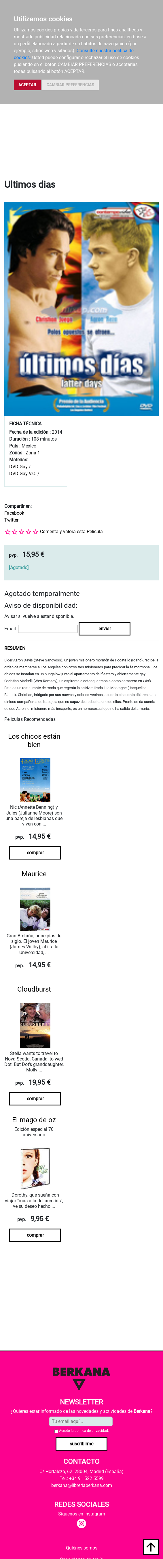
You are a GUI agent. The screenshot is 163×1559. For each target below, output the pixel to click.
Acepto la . (84, 1431)
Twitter (11, 520)
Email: (10, 628)
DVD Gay (18, 466)
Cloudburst (34, 989)
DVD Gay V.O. (22, 473)
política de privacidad (91, 1431)
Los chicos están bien (34, 740)
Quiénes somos (81, 1548)
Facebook (14, 513)
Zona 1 (33, 453)
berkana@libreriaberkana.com (81, 1485)
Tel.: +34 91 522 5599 (82, 1478)
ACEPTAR (27, 84)
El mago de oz (34, 1120)
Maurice (34, 874)
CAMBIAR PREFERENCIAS (70, 84)
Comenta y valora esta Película (71, 531)
